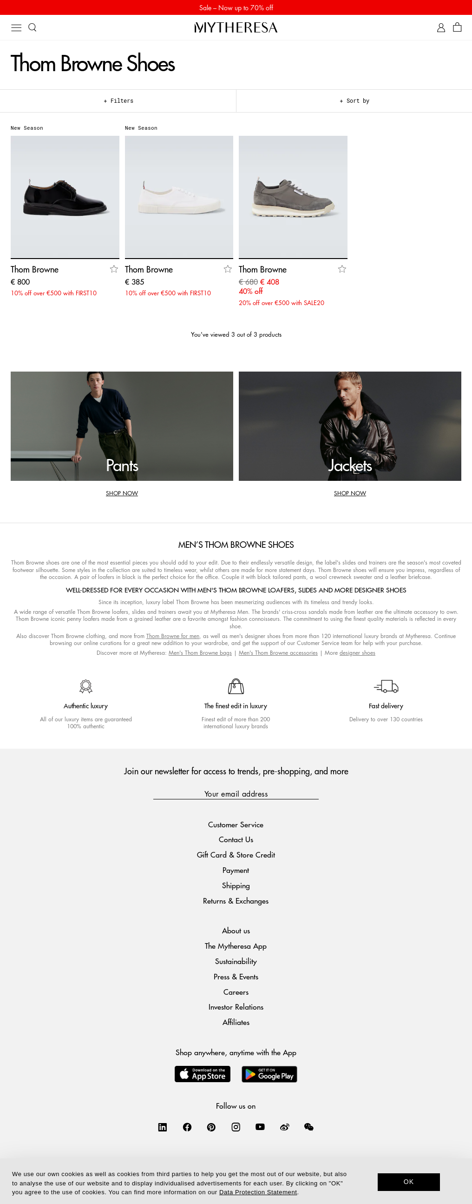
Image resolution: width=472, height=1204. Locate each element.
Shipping (236, 885)
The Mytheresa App (236, 945)
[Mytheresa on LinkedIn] (162, 1127)
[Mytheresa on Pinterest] (211, 1127)
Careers (236, 991)
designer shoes (357, 653)
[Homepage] (236, 27)
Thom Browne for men (172, 636)
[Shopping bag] (457, 28)
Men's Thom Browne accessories (278, 653)
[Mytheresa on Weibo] (285, 1127)
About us (236, 930)
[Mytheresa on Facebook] (187, 1127)
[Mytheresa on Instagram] (236, 1127)
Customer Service (235, 824)
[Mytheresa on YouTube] (260, 1127)
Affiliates (236, 1022)
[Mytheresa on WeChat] (309, 1127)
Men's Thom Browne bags (200, 653)
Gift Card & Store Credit (236, 854)
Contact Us (236, 839)
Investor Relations (236, 1006)
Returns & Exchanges (236, 900)
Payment (236, 870)
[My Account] (441, 28)
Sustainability (236, 961)
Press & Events (236, 976)
